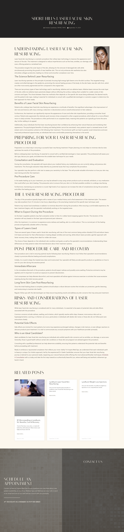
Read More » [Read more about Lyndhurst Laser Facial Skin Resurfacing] (52, 395)
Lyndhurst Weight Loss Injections (94, 382)
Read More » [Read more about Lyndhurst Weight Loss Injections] (85, 391)
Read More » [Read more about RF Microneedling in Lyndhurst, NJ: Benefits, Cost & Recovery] (20, 434)
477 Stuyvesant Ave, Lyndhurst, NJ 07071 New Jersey (22, 502)
